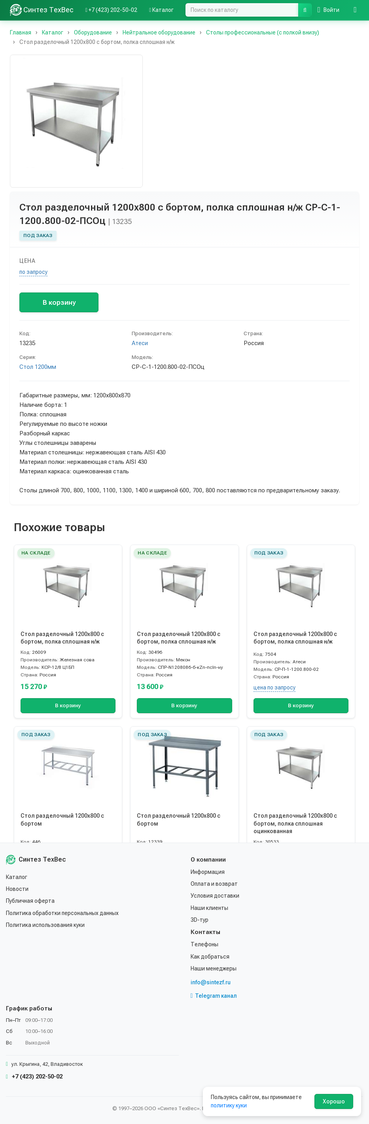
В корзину (59, 302)
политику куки (229, 1105)
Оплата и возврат (214, 884)
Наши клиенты (209, 908)
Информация (208, 872)
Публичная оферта (30, 901)
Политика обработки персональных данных (62, 913)
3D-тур (199, 920)
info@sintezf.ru (211, 982)
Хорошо (334, 1101)
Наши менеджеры (214, 968)
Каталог (16, 877)
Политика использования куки (45, 925)
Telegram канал (214, 996)
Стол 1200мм (37, 366)
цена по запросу (274, 687)
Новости (17, 889)
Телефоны (204, 944)
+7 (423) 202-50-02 (34, 1076)
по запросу (33, 272)
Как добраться (210, 956)
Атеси (140, 343)
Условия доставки (215, 895)
